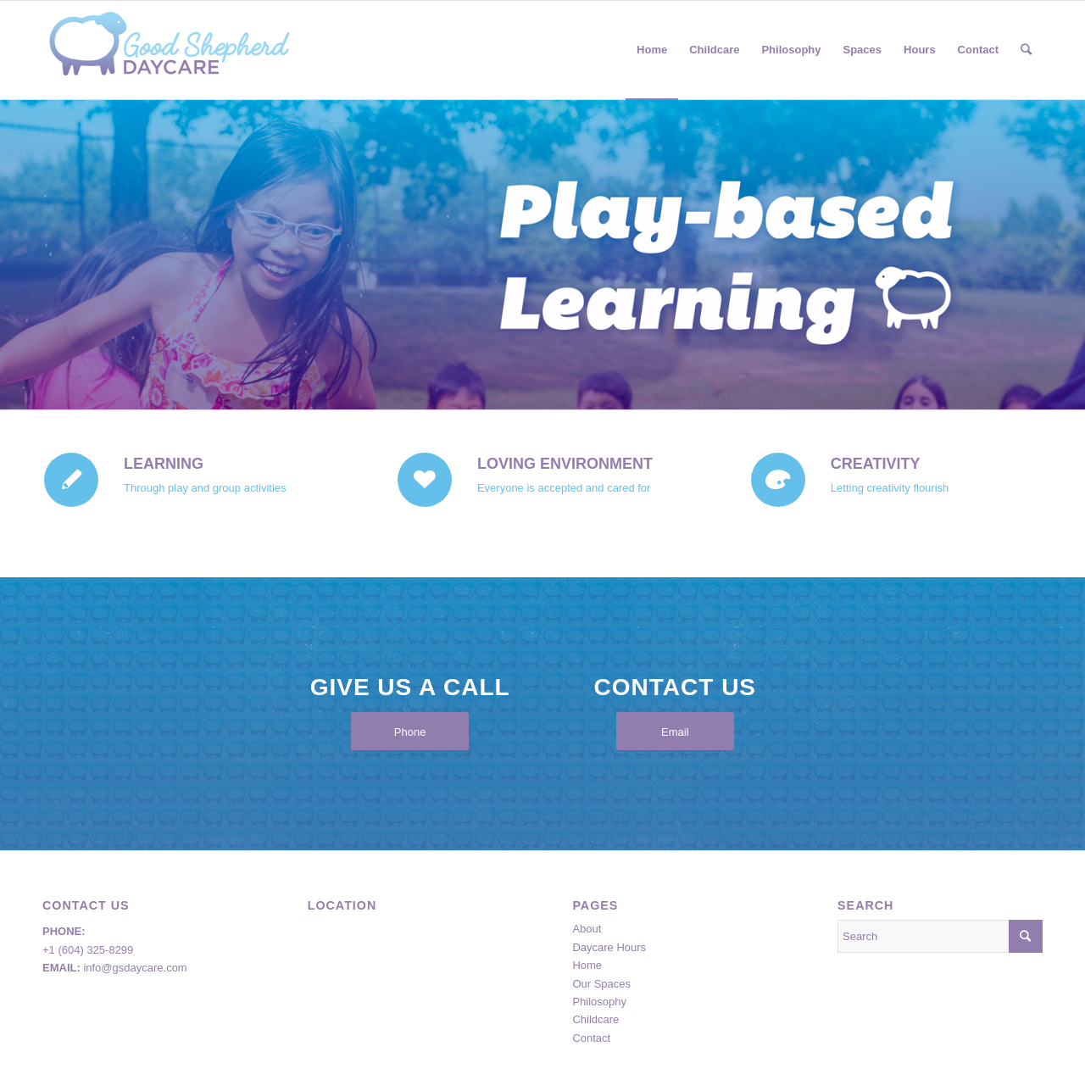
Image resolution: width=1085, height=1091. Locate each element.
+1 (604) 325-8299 (87, 949)
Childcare (595, 1019)
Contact (591, 1038)
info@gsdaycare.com (134, 967)
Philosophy (599, 1001)
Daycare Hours (609, 947)
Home (587, 965)
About (586, 928)
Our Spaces (601, 983)
